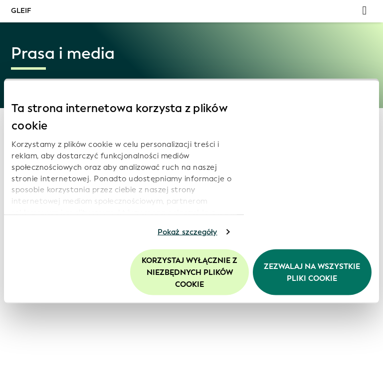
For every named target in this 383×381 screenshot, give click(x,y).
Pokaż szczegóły (187, 232)
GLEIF (21, 10)
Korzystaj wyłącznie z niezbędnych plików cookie (189, 272)
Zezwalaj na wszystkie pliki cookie (312, 272)
